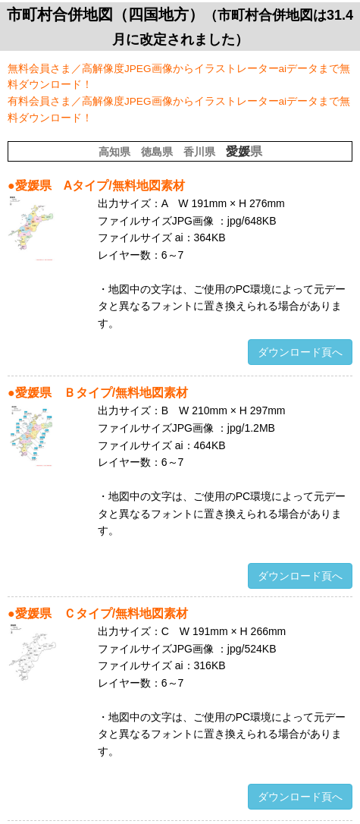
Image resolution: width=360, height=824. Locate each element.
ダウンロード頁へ (300, 352)
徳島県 (157, 152)
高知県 (114, 152)
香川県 (199, 152)
